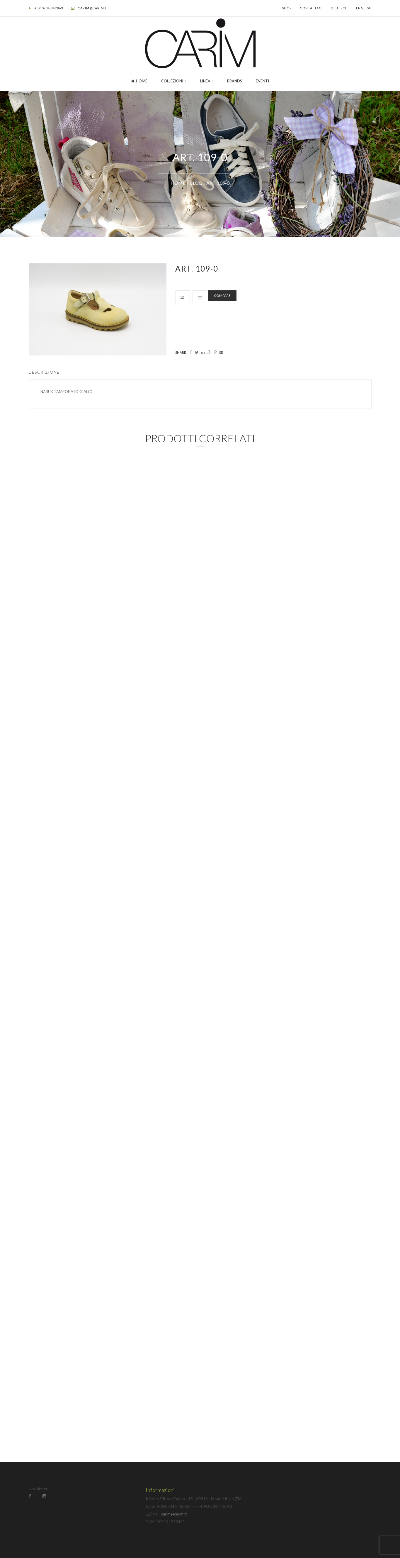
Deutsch (339, 8)
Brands (234, 81)
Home (139, 81)
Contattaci (311, 8)
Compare (222, 295)
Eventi (262, 81)
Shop (287, 8)
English (364, 8)
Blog (196, 183)
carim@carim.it (93, 8)
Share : (181, 352)
